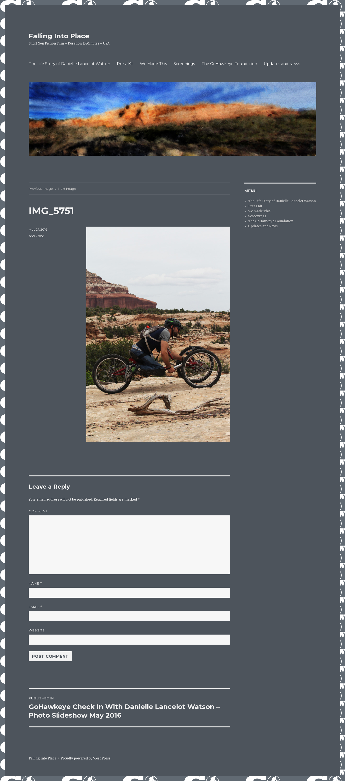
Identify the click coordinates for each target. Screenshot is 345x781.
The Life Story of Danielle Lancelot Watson (69, 63)
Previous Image (41, 188)
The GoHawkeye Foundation (229, 63)
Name (35, 583)
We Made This (153, 63)
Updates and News (282, 63)
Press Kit (125, 63)
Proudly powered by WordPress (85, 758)
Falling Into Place (59, 36)
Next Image (67, 188)
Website (37, 630)
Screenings (184, 63)
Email (35, 607)
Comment (38, 511)
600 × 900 (36, 236)
